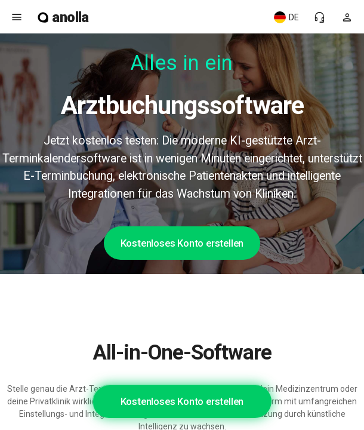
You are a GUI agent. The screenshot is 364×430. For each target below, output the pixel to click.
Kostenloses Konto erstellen (182, 243)
